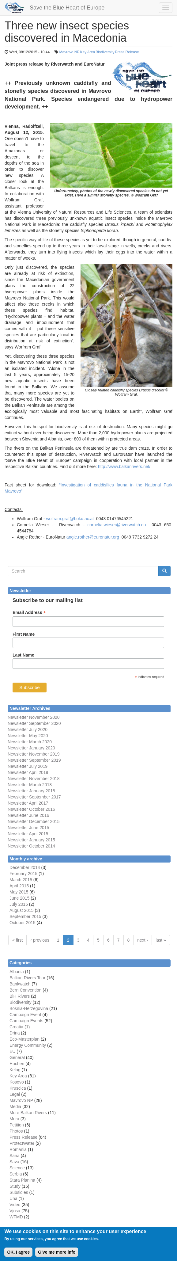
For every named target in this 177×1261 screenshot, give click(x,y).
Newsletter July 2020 (27, 729)
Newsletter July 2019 (27, 766)
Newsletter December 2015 (34, 821)
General (17, 1057)
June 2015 (19, 898)
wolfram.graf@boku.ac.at (70, 518)
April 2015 (19, 885)
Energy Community (27, 1045)
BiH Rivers (19, 996)
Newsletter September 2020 (34, 723)
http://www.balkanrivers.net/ (124, 466)
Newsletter (18, 796)
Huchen (16, 1063)
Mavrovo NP (69, 52)
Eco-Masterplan (24, 1039)
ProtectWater (21, 1143)
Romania (18, 1149)
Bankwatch (19, 983)
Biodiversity (105, 52)
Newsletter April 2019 (28, 772)
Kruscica (17, 1088)
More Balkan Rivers (28, 1112)
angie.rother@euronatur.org (92, 537)
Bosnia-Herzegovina (28, 1008)
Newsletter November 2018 (34, 778)
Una (13, 1198)
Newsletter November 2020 (34, 717)
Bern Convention (25, 990)
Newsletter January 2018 (31, 790)
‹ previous (39, 940)
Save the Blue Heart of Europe (67, 8)
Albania (16, 971)
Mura (14, 1118)
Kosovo (16, 1082)
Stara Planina (22, 1180)
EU (12, 1051)
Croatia (16, 1026)
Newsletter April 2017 (28, 803)
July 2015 (18, 904)
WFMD (16, 1216)
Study (15, 1186)
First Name (24, 634)
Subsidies (18, 1192)
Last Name (23, 655)
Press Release (127, 52)
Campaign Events (26, 1020)
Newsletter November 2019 (34, 754)
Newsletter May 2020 (28, 735)
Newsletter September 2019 (34, 760)
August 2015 (21, 910)
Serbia (15, 1173)
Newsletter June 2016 (28, 815)
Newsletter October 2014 (31, 846)
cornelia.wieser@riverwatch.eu (117, 524)
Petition (16, 1124)
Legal (14, 1094)
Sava (14, 1161)
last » (161, 940)
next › (142, 940)
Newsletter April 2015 (28, 833)
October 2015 (22, 922)
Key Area (87, 52)
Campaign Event (25, 1014)
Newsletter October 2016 (31, 809)
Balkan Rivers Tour (27, 977)
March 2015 (20, 879)
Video (15, 1204)
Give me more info (56, 1256)
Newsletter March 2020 (30, 741)
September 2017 (44, 796)
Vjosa (14, 1210)
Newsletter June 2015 (28, 827)
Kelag (15, 1069)
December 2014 (24, 867)
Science (17, 1167)
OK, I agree (18, 1256)
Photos (16, 1131)
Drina (14, 1033)
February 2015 (23, 873)
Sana (14, 1155)
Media (15, 1106)
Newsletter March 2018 (30, 784)
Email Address (29, 612)
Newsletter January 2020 (31, 747)
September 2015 (25, 916)
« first (17, 940)
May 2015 (18, 892)
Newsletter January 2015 (31, 839)
